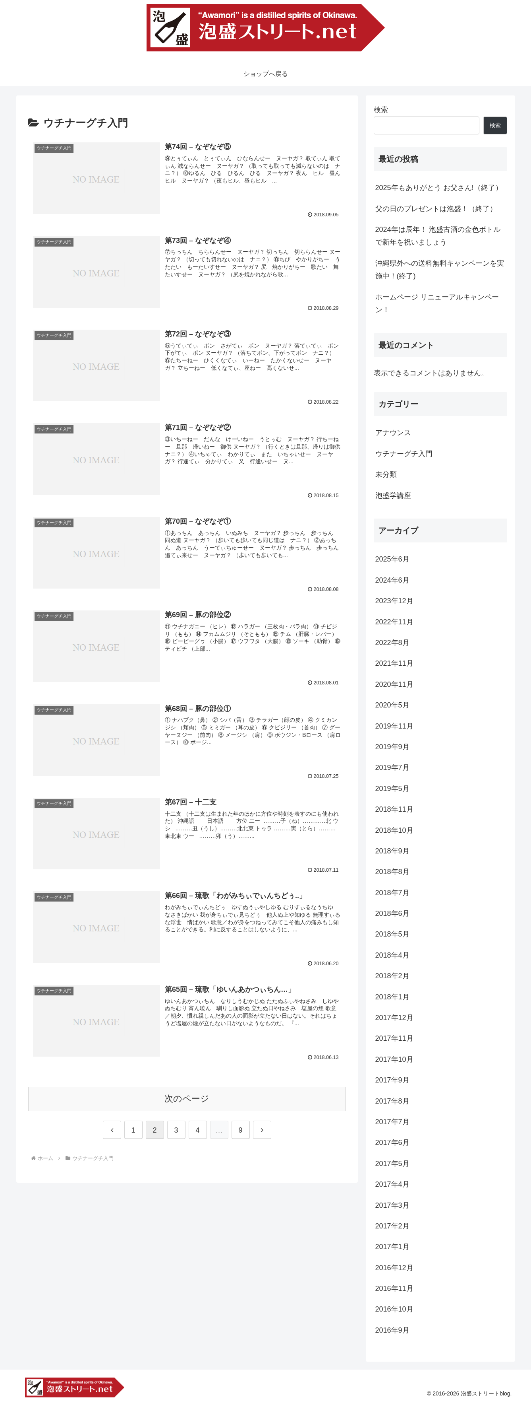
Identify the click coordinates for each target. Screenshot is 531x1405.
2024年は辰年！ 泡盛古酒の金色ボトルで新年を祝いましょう (437, 235)
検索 (381, 110)
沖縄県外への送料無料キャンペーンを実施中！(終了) (439, 269)
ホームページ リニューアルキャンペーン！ (437, 303)
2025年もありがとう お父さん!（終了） (438, 188)
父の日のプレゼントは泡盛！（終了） (436, 209)
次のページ (186, 1099)
